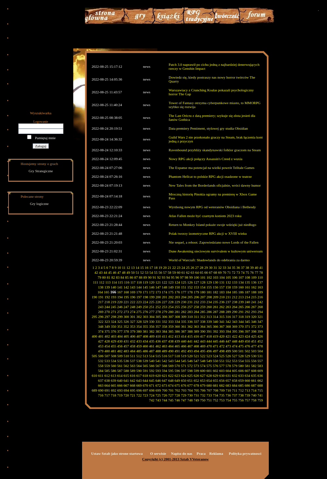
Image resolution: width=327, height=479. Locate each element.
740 (254, 395)
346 (254, 321)
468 (196, 346)
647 (164, 380)
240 (247, 302)
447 (228, 341)
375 (107, 331)
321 (260, 317)
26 (192, 267)
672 (158, 385)
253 (164, 307)
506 (101, 356)
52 (142, 272)
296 (101, 317)
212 (234, 297)
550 (215, 361)
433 (139, 341)
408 (145, 336)
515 (158, 356)
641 (126, 380)
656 (222, 380)
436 (158, 341)
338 (203, 321)
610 (94, 376)
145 (145, 287)
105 (228, 277)
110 (260, 277)
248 (132, 307)
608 (254, 371)
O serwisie (158, 453)
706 (203, 390)
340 (215, 321)
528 (241, 356)
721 (132, 395)
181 (209, 292)
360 (177, 326)
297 (107, 317)
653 (203, 380)
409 (152, 336)
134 (241, 282)
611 (100, 376)
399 (260, 331)
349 (107, 326)
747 (183, 400)
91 (154, 277)
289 (228, 312)
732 (203, 395)
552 (228, 361)
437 (164, 341)
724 (152, 395)
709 (222, 390)
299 (120, 317)
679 (203, 385)
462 (158, 346)
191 (101, 297)
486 (145, 351)
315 (222, 317)
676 (183, 385)
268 (260, 307)
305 (158, 317)
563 (132, 366)
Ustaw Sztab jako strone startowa (117, 453)
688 (260, 385)
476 (247, 346)
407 (139, 336)
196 (133, 297)
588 (126, 371)
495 (203, 351)
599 (196, 371)
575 (209, 366)
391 (209, 331)
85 (127, 277)
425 (254, 336)
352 (126, 326)
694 (126, 390)
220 (120, 302)
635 (254, 376)
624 (183, 376)
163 (260, 287)
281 (177, 312)
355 (145, 326)
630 (222, 376)
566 (152, 366)
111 (95, 282)
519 (183, 356)
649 (177, 380)
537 (132, 361)
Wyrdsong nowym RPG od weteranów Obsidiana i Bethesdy (212, 207)
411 (164, 336)
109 (254, 277)
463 (164, 346)
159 (234, 287)
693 (120, 390)
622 (171, 376)
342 (228, 321)
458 (132, 346)
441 (190, 341)
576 (215, 366)
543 (171, 361)
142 (126, 287)
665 (113, 385)
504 (260, 351)
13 (133, 267)
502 (247, 351)
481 (113, 351)
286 (209, 312)
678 (196, 385)
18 (156, 267)
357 (158, 326)
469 (203, 346)
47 (119, 272)
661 (254, 380)
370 (241, 326)
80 (104, 277)
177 (183, 292)
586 (113, 371)
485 (139, 351)
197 (139, 297)
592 (152, 371)
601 (209, 371)
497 (215, 351)
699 (158, 390)
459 (139, 346)
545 (183, 361)
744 (164, 400)
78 (261, 272)
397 (247, 331)
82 (113, 277)
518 (177, 356)
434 (145, 341)
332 (164, 321)
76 (252, 272)
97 (182, 277)
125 (183, 282)
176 (177, 292)
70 (224, 272)
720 (126, 395)
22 (174, 267)
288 (222, 312)
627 (203, 376)
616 (132, 376)
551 (222, 361)
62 (188, 272)
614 (120, 376)
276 (145, 312)
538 (139, 361)
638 (107, 380)
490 (171, 351)
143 (132, 287)
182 (215, 292)
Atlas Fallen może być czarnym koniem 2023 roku (205, 216)
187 (247, 292)
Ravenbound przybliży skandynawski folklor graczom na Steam (215, 150)
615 (126, 376)
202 (171, 297)
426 (260, 336)
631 (228, 376)
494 (196, 351)
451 (254, 341)
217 (101, 302)
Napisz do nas (181, 453)
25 (188, 267)
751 (209, 400)
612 (107, 376)
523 (209, 356)
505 (94, 356)
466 (183, 346)
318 (241, 317)
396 (241, 331)
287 (215, 312)
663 (101, 385)
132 (228, 282)
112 (101, 282)
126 (190, 282)
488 (158, 351)
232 (196, 302)
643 (139, 380)
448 (234, 341)
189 (260, 292)
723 (145, 395)
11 (124, 267)
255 (177, 307)
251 (152, 307)
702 (177, 390)
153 (196, 287)
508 (113, 356)
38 (247, 267)
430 (120, 341)
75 (247, 272)
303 (145, 317)
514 (152, 356)
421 (228, 336)
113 (108, 282)
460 (145, 346)
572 (190, 366)
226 (158, 302)
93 (163, 277)
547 (196, 361)
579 (234, 366)
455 (113, 346)
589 (132, 371)
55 (156, 272)
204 (184, 297)
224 (145, 302)
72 (233, 272)
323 (107, 321)
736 (228, 395)
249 (139, 307)
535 (120, 361)
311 (196, 317)
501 (241, 351)
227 (164, 302)
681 (215, 385)
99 (191, 277)
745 (171, 400)
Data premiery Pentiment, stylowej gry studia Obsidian (208, 128)
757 (247, 400)
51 (137, 272)
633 (241, 376)
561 (120, 366)
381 (145, 331)
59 (174, 272)
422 (234, 336)
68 (215, 272)
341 (222, 321)
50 (133, 272)
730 (190, 395)
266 (247, 307)
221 (126, 302)
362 (190, 326)
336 (190, 321)
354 (139, 326)
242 (260, 302)
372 (254, 326)
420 (222, 336)
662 (260, 380)
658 (234, 380)
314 (215, 317)
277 (152, 312)
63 (192, 272)
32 (220, 267)
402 (107, 336)
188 (254, 292)
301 (133, 317)
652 (196, 380)
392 (215, 331)
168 (126, 292)
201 (164, 297)
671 (152, 385)
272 (120, 312)
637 (101, 380)
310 (190, 317)
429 (113, 341)
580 (241, 366)
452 (260, 341)
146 (152, 287)
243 (101, 307)
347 (260, 321)
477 (254, 346)
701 (171, 390)
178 (190, 292)
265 (241, 307)
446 (222, 341)
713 (247, 390)
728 (177, 395)
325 (120, 321)
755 (234, 400)
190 (94, 297)
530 (254, 356)
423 (241, 336)
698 (152, 390)
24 (183, 267)
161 (247, 287)
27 (197, 267)
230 (183, 302)
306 (164, 317)
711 (234, 390)
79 (99, 277)
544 (177, 361)
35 (233, 267)
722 (139, 395)
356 (152, 326)
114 (114, 282)
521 (196, 356)
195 (126, 297)
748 (190, 400)
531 (260, 356)
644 (145, 380)
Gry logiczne (39, 204)
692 (113, 390)
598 (190, 371)
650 (183, 380)
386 (177, 331)
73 (238, 272)
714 (254, 390)
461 (152, 346)
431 (126, 341)
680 (209, 385)
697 (145, 390)
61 (183, 272)
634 (247, 376)
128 (203, 282)
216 (260, 297)
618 (145, 376)
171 (145, 292)
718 (113, 395)
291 (241, 312)
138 (101, 287)
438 (171, 341)
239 (241, 302)
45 (110, 272)
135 (247, 282)
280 (171, 312)
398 (254, 331)
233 (203, 302)
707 (209, 390)
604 (228, 371)
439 (177, 341)
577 (222, 366)
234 (209, 302)
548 (203, 361)
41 (261, 267)
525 (222, 356)
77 (256, 272)
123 (171, 282)
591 (145, 371)
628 (209, 376)
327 (132, 321)
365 (209, 326)
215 (254, 297)
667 (126, 385)
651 (190, 380)
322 (101, 321)
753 (222, 400)
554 (241, 361)
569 (171, 366)
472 (222, 346)
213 (241, 297)
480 (107, 351)
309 (184, 317)
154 (203, 287)
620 (158, 376)
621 (164, 376)
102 (209, 277)
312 (203, 317)
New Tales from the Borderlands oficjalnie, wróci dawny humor (215, 185)
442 (196, 341)
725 (158, 395)
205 (190, 297)
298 (113, 317)
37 (243, 267)
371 (247, 326)
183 (222, 292)
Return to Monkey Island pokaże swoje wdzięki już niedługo (212, 225)
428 (107, 341)
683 (228, 385)
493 (190, 351)
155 (209, 287)
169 (132, 292)
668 (132, 385)
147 (158, 287)
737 (234, 395)
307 (171, 317)
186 (241, 292)
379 (132, 331)
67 (211, 272)
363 (196, 326)
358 (164, 326)
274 (132, 312)
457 (126, 346)
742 (152, 400)
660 (247, 380)
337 (196, 321)
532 (101, 361)
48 (124, 272)
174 (164, 292)
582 (254, 366)
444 (209, 341)
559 (107, 366)
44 (105, 272)
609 (260, 371)
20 (165, 267)
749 (196, 400)
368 (228, 326)
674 (171, 385)
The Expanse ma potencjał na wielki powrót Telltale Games (211, 168)
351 (120, 326)
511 (132, 356)
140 (113, 287)
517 (171, 356)
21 (169, 267)
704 (190, 390)
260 (209, 307)
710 (228, 390)
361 (183, 326)
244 (107, 307)
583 (260, 366)
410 (158, 336)
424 (247, 336)
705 (196, 390)
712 (241, 390)
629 (215, 376)
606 (241, 371)
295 (94, 317)
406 (133, 336)
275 (139, 312)
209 (215, 297)
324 (113, 321)
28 (201, 267)
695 (133, 390)
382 (152, 331)
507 (107, 356)
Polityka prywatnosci (245, 453)
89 (145, 277)
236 (222, 302)
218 (107, 302)
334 (177, 321)
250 (145, 307)
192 (107, 297)
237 (228, 302)
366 (215, 326)
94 (168, 277)
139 (107, 287)
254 (171, 307)
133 (234, 282)
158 (228, 287)
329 (145, 321)
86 (131, 277)
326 (126, 321)
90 (150, 277)
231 (190, 302)
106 (235, 277)
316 (228, 317)
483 (126, 351)
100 (196, 277)
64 (197, 272)
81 (109, 277)
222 (132, 302)
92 (159, 277)
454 (107, 346)
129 (209, 282)
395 (234, 331)
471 (215, 346)
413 (177, 336)
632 (234, 376)
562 (126, 366)
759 (260, 400)
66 (206, 272)
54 (151, 272)
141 (120, 287)
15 (142, 267)
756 (241, 400)
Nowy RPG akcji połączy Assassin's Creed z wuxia (205, 159)
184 (228, 292)
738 (241, 395)
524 (215, 356)
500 (234, 351)
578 (228, 366)
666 (120, 385)
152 (190, 287)
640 (120, 380)
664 (107, 385)
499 (228, 351)
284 (196, 312)
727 (171, 395)
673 (164, 385)
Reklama (216, 453)
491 (177, 351)
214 (247, 297)
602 (215, 371)
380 (139, 331)
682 (222, 385)
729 (183, 395)
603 (222, 371)
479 (101, 351)
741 (260, 395)
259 (203, 307)
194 (120, 297)
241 (254, 302)
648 (171, 380)
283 (190, 312)
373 (260, 326)
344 (241, 321)
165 (107, 292)
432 (132, 341)
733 (209, 395)
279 (164, 312)
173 (158, 292)
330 (152, 321)
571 (183, 366)
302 (139, 317)
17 (151, 267)
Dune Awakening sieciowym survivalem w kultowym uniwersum (216, 251)
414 (183, 336)
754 (228, 400)
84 (122, 277)
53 (146, 272)
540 (152, 361)
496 (209, 351)
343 (234, 321)
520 (190, 356)
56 (160, 272)
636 (260, 376)
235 (215, 302)
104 (222, 277)
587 (120, 371)
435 (152, 341)
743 (158, 400)
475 (241, 346)
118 (139, 282)
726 (164, 395)
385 (171, 331)
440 (183, 341)
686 (247, 385)
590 (139, 371)
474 (234, 346)
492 (183, 351)
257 (190, 307)
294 (260, 312)
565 (145, 366)
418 (209, 336)
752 (215, 400)
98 (186, 277)
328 (139, 321)
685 (241, 385)
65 (201, 272)
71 (229, 272)
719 (120, 395)
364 (203, 326)
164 (100, 292)
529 (247, 356)
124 (177, 282)
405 (126, 336)
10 (119, 267)
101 (203, 277)
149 (171, 287)
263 (228, 307)
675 (177, 385)
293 (254, 312)
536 (126, 361)
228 (171, 302)
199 (152, 297)
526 (228, 356)
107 (241, 277)
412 (171, 336)
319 (247, 317)
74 (243, 272)
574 (203, 366)
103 (215, 277)
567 (158, 366)
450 (247, 341)
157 (222, 287)
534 (113, 361)
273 (126, 312)
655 (215, 380)
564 (139, 366)
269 (101, 312)
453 (101, 346)
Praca (201, 453)
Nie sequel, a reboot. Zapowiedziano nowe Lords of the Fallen (214, 242)
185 (234, 292)
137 (260, 282)
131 (222, 282)
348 (101, 326)
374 (101, 331)
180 (203, 292)
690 (101, 390)
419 (215, 336)
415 (190, 336)
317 (234, 317)
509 (120, 356)
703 (184, 390)
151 (183, 287)
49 (128, 272)
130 (215, 282)
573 (196, 366)
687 (254, 385)
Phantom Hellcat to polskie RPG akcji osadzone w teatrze (210, 176)
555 (247, 361)
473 (228, 346)
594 (164, 371)
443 (203, 341)
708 (215, 390)
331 (158, 321)
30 (211, 267)
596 (177, 371)
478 (260, 346)
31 (215, 267)
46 (114, 272)
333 (171, 321)
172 (152, 292)
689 (94, 390)
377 (120, 331)
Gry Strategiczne (41, 171)
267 (254, 307)
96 (177, 277)
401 (101, 336)
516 (164, 356)
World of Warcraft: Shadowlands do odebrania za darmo (209, 260)
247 (126, 307)
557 (260, 361)
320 (254, 317)
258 (196, 307)
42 (96, 272)
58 (169, 272)
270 (107, 312)
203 (177, 297)
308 (177, 317)
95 (173, 277)
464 (171, 346)
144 (139, 287)
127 (196, 282)
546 (190, 361)
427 (101, 341)
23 (179, 267)
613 (113, 376)
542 (164, 361)
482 (120, 351)
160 (241, 287)
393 (222, 331)
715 (260, 390)
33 (224, 267)
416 (196, 336)
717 (107, 395)
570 (177, 366)
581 (247, 366)
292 (247, 312)
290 (234, 312)
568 (164, 366)
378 (126, 331)
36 (238, 267)
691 (107, 390)
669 (139, 385)
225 (152, 302)
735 (222, 395)
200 (158, 297)
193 (113, 297)
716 (101, 395)
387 (183, 331)
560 (113, 366)
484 (132, 351)
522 (203, 356)
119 (145, 282)
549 (209, 361)
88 (141, 277)
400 (94, 336)
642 (132, 380)
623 (177, 376)
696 (139, 390)
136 (254, 282)
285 (203, 312)
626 (196, 376)
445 (215, 341)
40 (256, 267)
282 (183, 312)
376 (113, 331)
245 (113, 307)
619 (152, 376)
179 (196, 292)
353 (132, 326)
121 (158, 282)
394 (228, 331)
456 (120, 346)
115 (120, 282)
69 (220, 272)
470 (209, 346)
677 (190, 385)
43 (101, 272)
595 (171, 371)
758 (254, 400)
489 (164, 351)
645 (152, 380)
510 (126, 356)
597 (183, 371)
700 (164, 390)
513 (145, 356)
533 (107, 361)
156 (215, 287)
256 (183, 307)
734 (215, 395)
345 (247, 321)
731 (196, 395)
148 (164, 287)
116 (126, 282)
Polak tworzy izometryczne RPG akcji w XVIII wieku (208, 233)
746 (177, 400)
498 (222, 351)
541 (158, 361)
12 (128, 267)
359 (171, 326)
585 (107, 371)
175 (171, 292)
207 (203, 297)
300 (126, 317)
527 (234, 356)
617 (139, 376)
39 (252, 267)
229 (177, 302)
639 (113, 380)
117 (132, 282)
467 (190, 346)
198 (145, 297)
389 (196, 331)
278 (158, 312)
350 (113, 326)
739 (247, 395)
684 (234, 385)
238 (234, 302)
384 (164, 331)
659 (241, 380)
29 (206, 267)
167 (120, 292)
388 (190, 331)
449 (241, 341)
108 (247, 277)
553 (234, 361)
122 (164, 282)
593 (158, 371)
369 (234, 326)
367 (222, 326)
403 (113, 336)
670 (145, 385)
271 (113, 312)
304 (152, 317)
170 (139, 292)
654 (209, 380)
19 (160, 267)
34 (229, 267)
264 (234, 307)
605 (234, 371)
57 (165, 272)
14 (137, 267)
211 (228, 297)
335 (183, 321)
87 (136, 277)
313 (209, 317)
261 (215, 307)
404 (120, 336)
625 (190, 376)
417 (203, 336)
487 (152, 351)
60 (179, 272)
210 (222, 297)
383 (158, 331)
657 (228, 380)
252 (158, 307)
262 (222, 307)
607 (247, 371)
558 (101, 366)
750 (203, 400)
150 (177, 287)
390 (203, 331)
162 (254, 287)
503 (254, 351)
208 (209, 297)
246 (120, 307)
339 (209, 321)
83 (118, 277)
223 (139, 302)
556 (254, 361)
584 (101, 371)
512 (139, 356)
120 (152, 282)
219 (113, 302)
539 (145, 361)
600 (203, 371)
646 (158, 380)
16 (146, 267)
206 (196, 297)
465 (177, 346)
